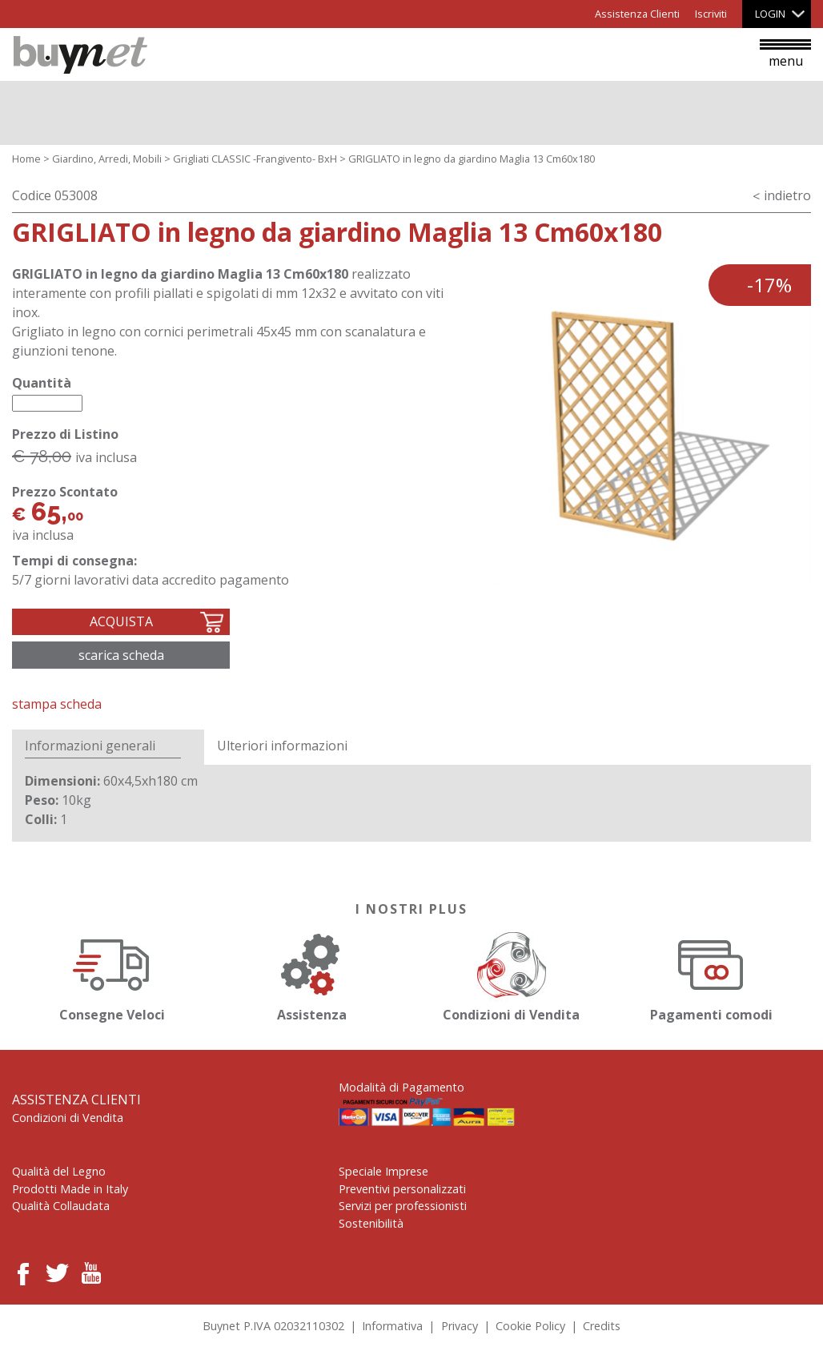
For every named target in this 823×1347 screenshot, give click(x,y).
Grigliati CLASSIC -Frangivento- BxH (255, 158)
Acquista (121, 621)
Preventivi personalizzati (402, 1188)
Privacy (459, 1325)
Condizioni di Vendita (512, 974)
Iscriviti (711, 13)
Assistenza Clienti (637, 13)
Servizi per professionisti (403, 1205)
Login (770, 13)
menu (785, 54)
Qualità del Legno (59, 1171)
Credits (601, 1325)
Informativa (392, 1325)
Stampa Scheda (57, 704)
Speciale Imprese (383, 1171)
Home (26, 158)
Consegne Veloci (112, 974)
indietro (787, 195)
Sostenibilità (371, 1223)
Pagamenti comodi (711, 974)
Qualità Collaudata (61, 1205)
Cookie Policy (530, 1325)
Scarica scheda (121, 655)
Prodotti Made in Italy (70, 1188)
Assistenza (311, 974)
